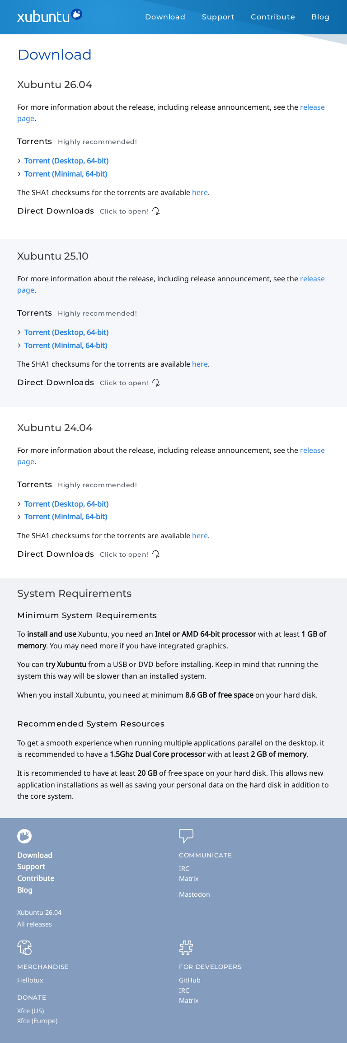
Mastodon (194, 894)
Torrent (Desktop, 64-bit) (66, 161)
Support (218, 17)
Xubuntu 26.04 (39, 912)
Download (165, 17)
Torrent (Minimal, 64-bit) (65, 174)
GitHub (190, 980)
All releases (34, 924)
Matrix (189, 878)
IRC (184, 868)
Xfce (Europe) (37, 1020)
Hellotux (30, 980)
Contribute (273, 17)
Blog (320, 17)
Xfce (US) (30, 1010)
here (200, 192)
